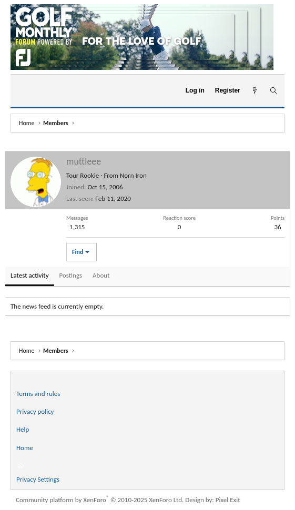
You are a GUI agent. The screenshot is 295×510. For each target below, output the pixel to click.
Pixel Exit (228, 500)
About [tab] (101, 275)
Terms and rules (38, 393)
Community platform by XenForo (100, 500)
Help (22, 429)
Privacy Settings (37, 479)
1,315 (77, 227)
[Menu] (23, 91)
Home (24, 448)
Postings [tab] (71, 275)
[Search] (273, 91)
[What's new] (255, 91)
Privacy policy (35, 411)
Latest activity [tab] (30, 275)
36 (277, 227)
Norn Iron (133, 175)
